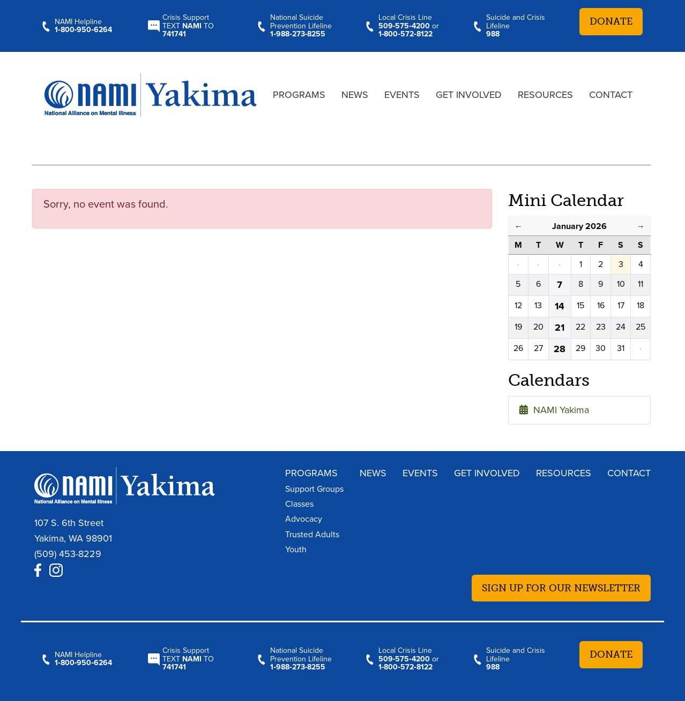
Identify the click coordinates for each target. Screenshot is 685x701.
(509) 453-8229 (67, 554)
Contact (610, 95)
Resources (545, 95)
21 (559, 327)
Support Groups (314, 489)
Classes (299, 504)
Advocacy (303, 519)
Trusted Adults (312, 534)
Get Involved (469, 95)
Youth (296, 549)
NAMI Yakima (554, 410)
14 (559, 306)
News (354, 95)
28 (559, 349)
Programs (299, 95)
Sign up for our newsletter (561, 588)
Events (402, 95)
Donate (611, 21)
